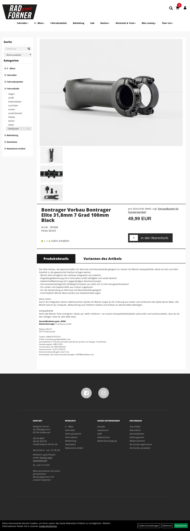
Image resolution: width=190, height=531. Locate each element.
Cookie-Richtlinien (48, 526)
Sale (92, 23)
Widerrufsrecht (137, 440)
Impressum (103, 430)
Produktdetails (56, 258)
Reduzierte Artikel (16, 148)
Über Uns (167, 23)
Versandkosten (136, 433)
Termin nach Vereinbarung (42, 459)
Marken (105, 23)
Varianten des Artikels (103, 258)
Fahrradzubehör (58, 23)
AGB (99, 433)
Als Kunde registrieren (140, 444)
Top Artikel (134, 426)
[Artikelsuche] (171, 8)
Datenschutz (103, 437)
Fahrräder (22, 23)
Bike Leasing (149, 23)
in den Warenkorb (154, 238)
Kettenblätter (14, 101)
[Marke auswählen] (18, 54)
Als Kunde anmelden (139, 448)
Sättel (11, 124)
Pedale (11, 117)
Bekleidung (78, 23)
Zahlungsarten (136, 437)
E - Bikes (39, 23)
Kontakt (101, 426)
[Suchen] (28, 49)
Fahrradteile (13, 88)
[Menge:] (134, 238)
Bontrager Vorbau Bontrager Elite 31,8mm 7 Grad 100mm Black (76, 214)
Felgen (11, 94)
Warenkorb (134, 430)
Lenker (11, 109)
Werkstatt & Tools (126, 23)
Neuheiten (12, 142)
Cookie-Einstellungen (148, 525)
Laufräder (13, 105)
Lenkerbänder (15, 113)
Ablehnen (167, 525)
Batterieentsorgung (107, 440)
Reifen (11, 120)
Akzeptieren (181, 525)
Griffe (11, 97)
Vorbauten (13, 128)
